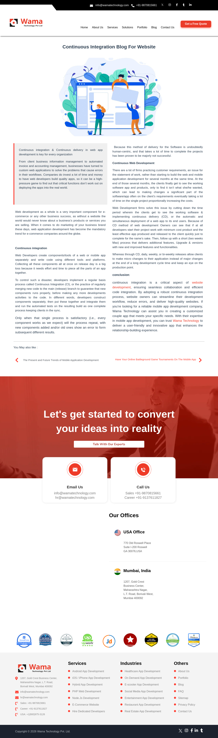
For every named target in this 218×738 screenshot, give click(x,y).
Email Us (75, 487)
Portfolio (142, 27)
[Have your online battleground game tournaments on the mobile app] (200, 360)
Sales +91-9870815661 (143, 493)
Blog (154, 27)
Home (84, 27)
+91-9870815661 (146, 5)
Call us (143, 487)
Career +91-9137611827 (143, 497)
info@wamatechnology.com (112, 5)
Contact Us (167, 27)
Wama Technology (186, 320)
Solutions (127, 27)
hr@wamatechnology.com (75, 497)
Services (112, 27)
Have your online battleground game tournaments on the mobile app (155, 359)
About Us (97, 27)
